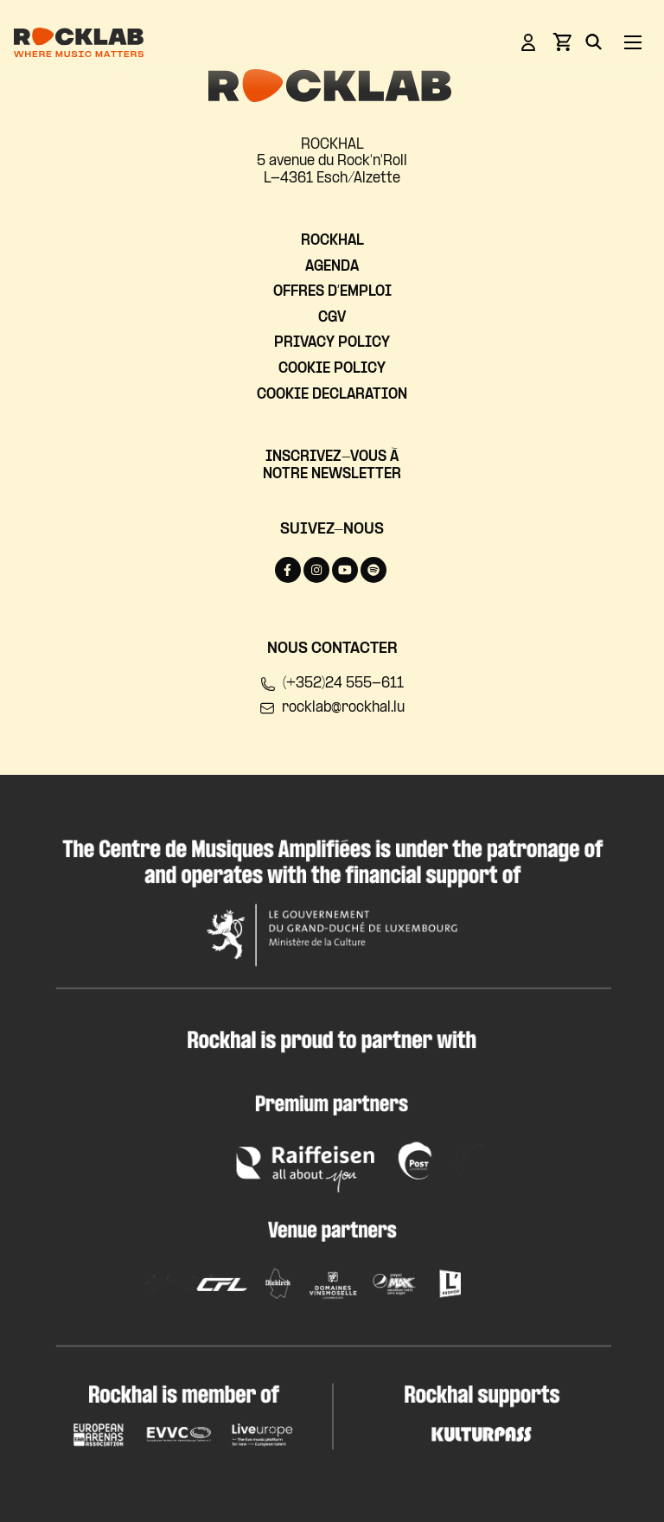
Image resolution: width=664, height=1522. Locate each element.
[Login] (528, 45)
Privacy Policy (332, 343)
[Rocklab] (79, 45)
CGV (332, 317)
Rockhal (332, 240)
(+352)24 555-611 (332, 684)
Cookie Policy (332, 368)
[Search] (593, 45)
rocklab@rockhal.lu (332, 708)
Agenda (332, 266)
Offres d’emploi (332, 292)
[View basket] (561, 47)
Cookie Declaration (332, 394)
